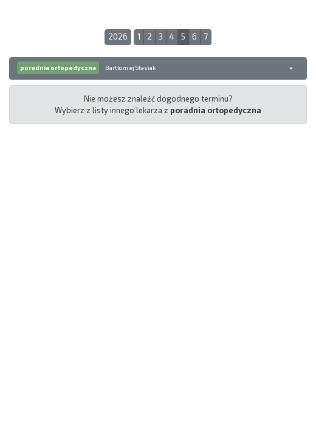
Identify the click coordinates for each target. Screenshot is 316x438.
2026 (118, 36)
